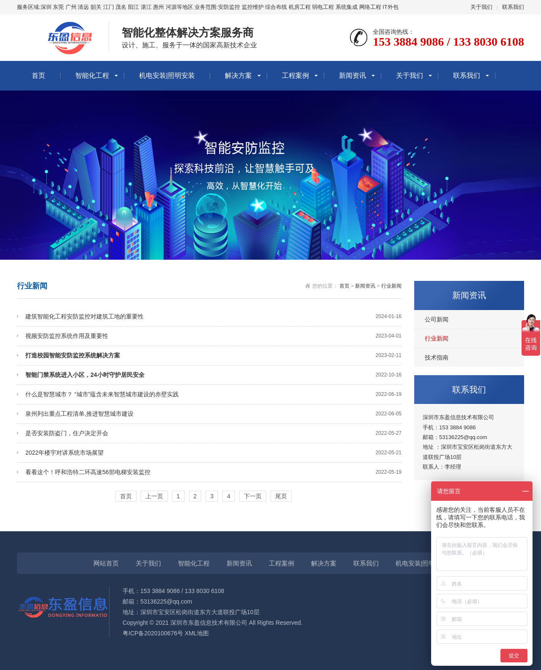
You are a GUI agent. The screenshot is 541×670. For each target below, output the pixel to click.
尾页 (281, 496)
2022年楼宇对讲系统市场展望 (213, 452)
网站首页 (106, 563)
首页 (38, 75)
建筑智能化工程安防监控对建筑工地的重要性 (213, 316)
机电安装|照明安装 (167, 75)
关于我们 (481, 7)
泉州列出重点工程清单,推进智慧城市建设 (213, 413)
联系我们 (513, 7)
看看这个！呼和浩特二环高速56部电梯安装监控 (213, 472)
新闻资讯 (352, 75)
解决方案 (238, 75)
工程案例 (295, 75)
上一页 (154, 496)
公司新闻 (436, 319)
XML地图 (197, 633)
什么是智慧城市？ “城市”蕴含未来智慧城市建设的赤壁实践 (213, 394)
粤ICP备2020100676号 (153, 633)
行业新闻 (436, 338)
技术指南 (436, 357)
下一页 (253, 496)
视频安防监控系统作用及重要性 (213, 336)
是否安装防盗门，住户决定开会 (213, 433)
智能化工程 (92, 75)
